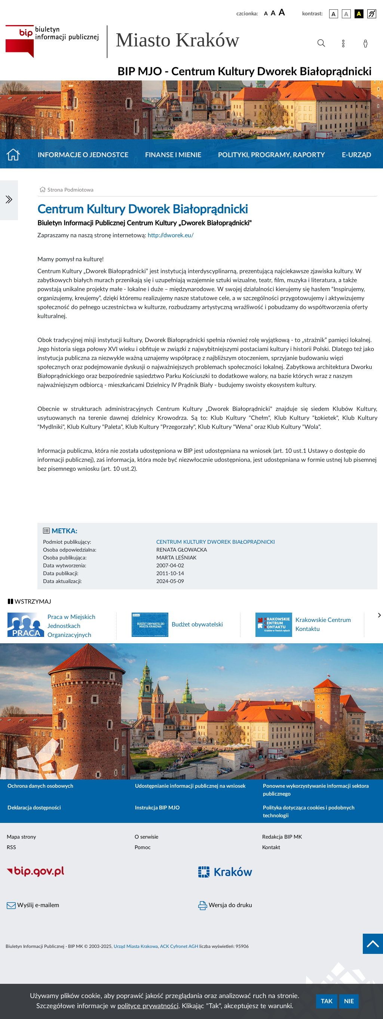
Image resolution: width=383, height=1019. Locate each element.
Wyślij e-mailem (33, 905)
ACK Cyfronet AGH (179, 946)
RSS (11, 847)
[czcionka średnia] (273, 14)
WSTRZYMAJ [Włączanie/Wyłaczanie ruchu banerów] (29, 601)
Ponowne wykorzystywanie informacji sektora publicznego (316, 790)
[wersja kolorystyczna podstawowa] (333, 13)
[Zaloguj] (367, 45)
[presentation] (379, 615)
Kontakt (271, 847)
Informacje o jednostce (83, 155)
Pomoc (143, 847)
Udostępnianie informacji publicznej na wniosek (190, 786)
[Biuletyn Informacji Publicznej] (96, 876)
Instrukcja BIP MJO (157, 808)
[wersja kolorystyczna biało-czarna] (346, 13)
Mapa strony (21, 837)
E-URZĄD (356, 155)
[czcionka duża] (289, 12)
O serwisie (146, 837)
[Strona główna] (16, 155)
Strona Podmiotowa (71, 190)
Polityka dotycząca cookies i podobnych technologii (309, 811)
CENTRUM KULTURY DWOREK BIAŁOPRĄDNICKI (215, 542)
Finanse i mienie (173, 155)
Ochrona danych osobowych (40, 786)
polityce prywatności (147, 1006)
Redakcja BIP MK (282, 837)
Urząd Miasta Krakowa (136, 946)
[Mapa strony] (345, 45)
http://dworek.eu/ (171, 235)
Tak (327, 1001)
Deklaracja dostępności (34, 808)
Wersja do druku (225, 905)
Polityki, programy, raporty (271, 155)
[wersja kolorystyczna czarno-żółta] (359, 13)
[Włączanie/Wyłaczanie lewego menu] (9, 200)
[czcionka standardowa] (266, 13)
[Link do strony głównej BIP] (133, 41)
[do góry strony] (373, 944)
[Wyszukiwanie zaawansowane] (321, 43)
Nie (349, 1001)
